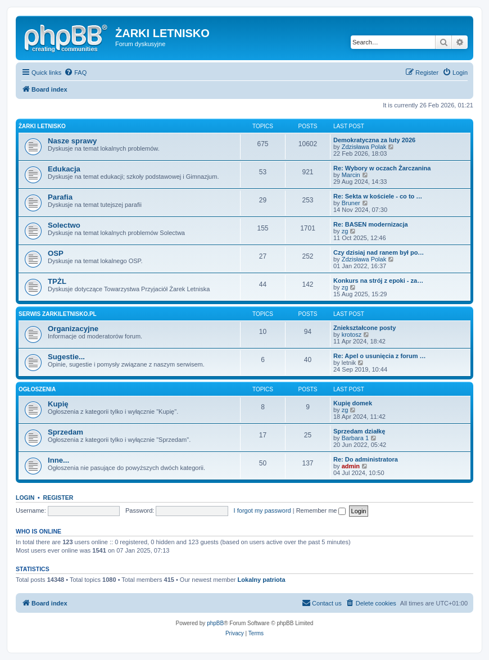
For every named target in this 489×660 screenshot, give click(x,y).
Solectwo (64, 225)
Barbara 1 (355, 438)
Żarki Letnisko (42, 126)
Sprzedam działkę (359, 431)
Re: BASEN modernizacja (370, 224)
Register (58, 497)
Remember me (321, 510)
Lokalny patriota (262, 579)
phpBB (215, 623)
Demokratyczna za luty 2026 (374, 140)
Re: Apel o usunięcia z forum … (379, 355)
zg (345, 231)
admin (351, 466)
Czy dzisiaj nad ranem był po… (378, 252)
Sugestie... (66, 356)
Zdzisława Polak (364, 146)
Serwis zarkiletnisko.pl (58, 314)
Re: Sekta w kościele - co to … (377, 196)
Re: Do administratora (365, 459)
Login (25, 497)
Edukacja (64, 169)
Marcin (351, 174)
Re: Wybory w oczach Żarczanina (382, 168)
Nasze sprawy (72, 141)
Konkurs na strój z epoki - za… (378, 280)
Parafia (60, 197)
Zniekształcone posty (364, 327)
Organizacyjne (73, 328)
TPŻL (57, 281)
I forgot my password (262, 510)
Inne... (58, 460)
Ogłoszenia (37, 389)
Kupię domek (352, 403)
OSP (56, 253)
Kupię (58, 404)
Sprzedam (65, 432)
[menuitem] (75, 72)
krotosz (351, 334)
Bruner (351, 203)
